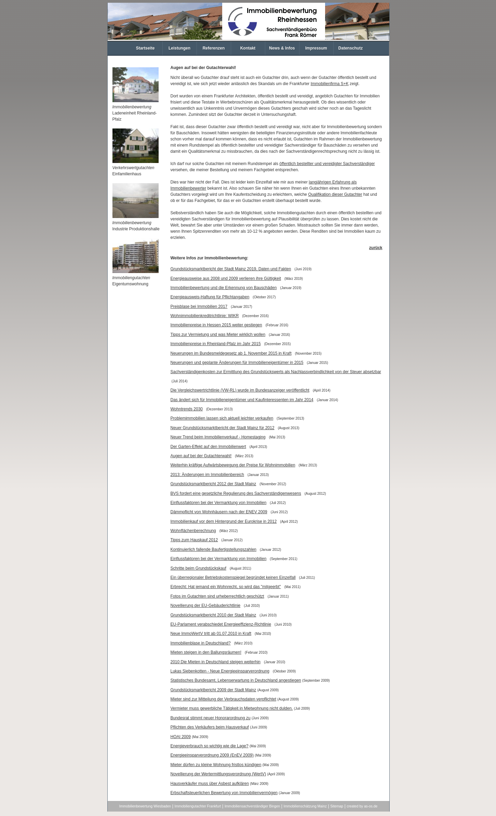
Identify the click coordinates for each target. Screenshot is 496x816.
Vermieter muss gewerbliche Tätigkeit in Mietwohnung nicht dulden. (232, 708)
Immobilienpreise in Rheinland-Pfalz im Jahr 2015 (216, 343)
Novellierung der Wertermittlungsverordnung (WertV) (218, 774)
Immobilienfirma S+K (330, 83)
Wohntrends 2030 (187, 409)
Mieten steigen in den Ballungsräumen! (206, 652)
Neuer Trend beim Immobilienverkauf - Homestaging (218, 437)
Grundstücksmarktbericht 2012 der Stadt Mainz (213, 483)
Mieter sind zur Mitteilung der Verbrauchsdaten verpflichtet (224, 699)
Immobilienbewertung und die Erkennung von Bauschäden (224, 287)
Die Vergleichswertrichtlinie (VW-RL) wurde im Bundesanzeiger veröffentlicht (240, 390)
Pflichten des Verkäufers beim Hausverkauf (210, 727)
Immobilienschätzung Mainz (305, 806)
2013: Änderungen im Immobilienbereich (207, 474)
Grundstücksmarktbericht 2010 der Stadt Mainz (213, 615)
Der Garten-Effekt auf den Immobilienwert (208, 446)
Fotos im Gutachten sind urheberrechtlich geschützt (217, 596)
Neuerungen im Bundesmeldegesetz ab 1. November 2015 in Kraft (231, 353)
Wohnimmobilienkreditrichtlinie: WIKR (205, 315)
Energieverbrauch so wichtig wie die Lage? (210, 746)
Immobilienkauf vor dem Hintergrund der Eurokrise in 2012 (224, 521)
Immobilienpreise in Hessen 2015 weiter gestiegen (216, 325)
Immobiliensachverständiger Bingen (252, 806)
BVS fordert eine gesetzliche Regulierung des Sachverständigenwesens (236, 493)
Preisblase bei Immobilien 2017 (199, 306)
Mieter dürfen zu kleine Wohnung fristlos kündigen (216, 764)
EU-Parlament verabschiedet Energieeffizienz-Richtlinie (221, 624)
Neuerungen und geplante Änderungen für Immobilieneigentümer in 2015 (237, 362)
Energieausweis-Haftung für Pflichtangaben (210, 297)
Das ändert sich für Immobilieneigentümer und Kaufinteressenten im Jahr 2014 (242, 399)
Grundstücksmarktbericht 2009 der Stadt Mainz (213, 690)
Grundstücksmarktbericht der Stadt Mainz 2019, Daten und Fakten (231, 269)
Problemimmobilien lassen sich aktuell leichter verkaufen (222, 418)
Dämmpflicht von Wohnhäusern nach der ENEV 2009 (219, 511)
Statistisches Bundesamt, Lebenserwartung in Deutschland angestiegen (236, 680)
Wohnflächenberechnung (193, 530)
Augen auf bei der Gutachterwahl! (201, 455)
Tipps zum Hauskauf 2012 (194, 540)
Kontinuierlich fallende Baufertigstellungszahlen (214, 549)
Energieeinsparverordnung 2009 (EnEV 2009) (212, 755)
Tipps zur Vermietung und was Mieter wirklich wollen (218, 334)
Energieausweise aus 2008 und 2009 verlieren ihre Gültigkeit (226, 278)
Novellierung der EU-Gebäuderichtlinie (206, 605)
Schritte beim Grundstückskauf (198, 568)
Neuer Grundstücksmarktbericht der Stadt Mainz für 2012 (222, 427)
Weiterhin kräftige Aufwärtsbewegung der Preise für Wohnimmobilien (233, 465)
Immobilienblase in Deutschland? (201, 643)
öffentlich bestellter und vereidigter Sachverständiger (327, 163)
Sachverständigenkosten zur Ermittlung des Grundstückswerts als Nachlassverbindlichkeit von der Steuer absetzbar (276, 371)
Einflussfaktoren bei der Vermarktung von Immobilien (219, 502)
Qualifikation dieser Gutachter (335, 194)
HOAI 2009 (181, 736)
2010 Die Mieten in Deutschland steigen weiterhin (216, 661)
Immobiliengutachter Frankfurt (198, 806)
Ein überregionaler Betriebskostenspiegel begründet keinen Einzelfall (233, 577)
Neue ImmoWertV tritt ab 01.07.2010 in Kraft (211, 633)
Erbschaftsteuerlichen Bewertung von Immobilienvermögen (224, 792)
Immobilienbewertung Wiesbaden (145, 806)
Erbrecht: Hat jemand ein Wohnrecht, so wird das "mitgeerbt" (226, 586)
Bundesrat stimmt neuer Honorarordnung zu (211, 718)
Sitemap (336, 806)
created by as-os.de (362, 806)
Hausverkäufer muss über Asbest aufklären (210, 783)
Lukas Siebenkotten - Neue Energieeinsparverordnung (220, 671)
